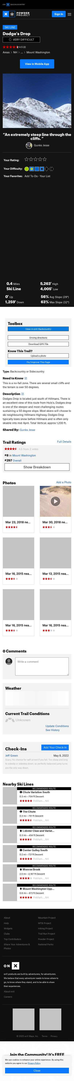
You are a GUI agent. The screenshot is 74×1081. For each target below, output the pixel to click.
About (7, 917)
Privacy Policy (34, 1063)
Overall (17, 460)
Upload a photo (38, 355)
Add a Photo (63, 482)
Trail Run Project (46, 933)
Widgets (8, 928)
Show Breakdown (37, 467)
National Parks (45, 944)
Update (57, 726)
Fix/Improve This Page (38, 362)
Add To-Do (31, 176)
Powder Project (46, 939)
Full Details (64, 441)
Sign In (58, 14)
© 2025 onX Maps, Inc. (28, 1036)
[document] (37, 1065)
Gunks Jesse (41, 145)
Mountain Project (47, 917)
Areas (6, 52)
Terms (45, 1036)
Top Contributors (12, 939)
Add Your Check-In (55, 747)
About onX (9, 991)
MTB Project (44, 923)
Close (37, 1070)
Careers (8, 996)
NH (15, 52)
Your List (45, 176)
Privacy (54, 1036)
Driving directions (38, 337)
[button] (6, 101)
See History (52, 730)
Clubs (7, 933)
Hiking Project (45, 928)
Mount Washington (38, 52)
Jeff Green (11, 755)
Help (6, 923)
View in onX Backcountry (38, 329)
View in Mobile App (37, 63)
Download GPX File (38, 344)
